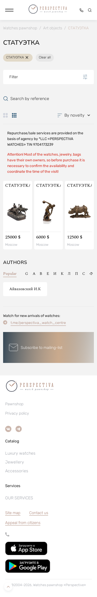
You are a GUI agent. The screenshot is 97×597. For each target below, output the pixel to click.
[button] (9, 10)
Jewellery (14, 462)
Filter (48, 76)
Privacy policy (17, 413)
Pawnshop (14, 404)
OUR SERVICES (19, 497)
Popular (10, 273)
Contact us (38, 512)
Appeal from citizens (22, 522)
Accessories (16, 470)
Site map (12, 512)
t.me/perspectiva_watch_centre (38, 323)
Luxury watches (20, 453)
